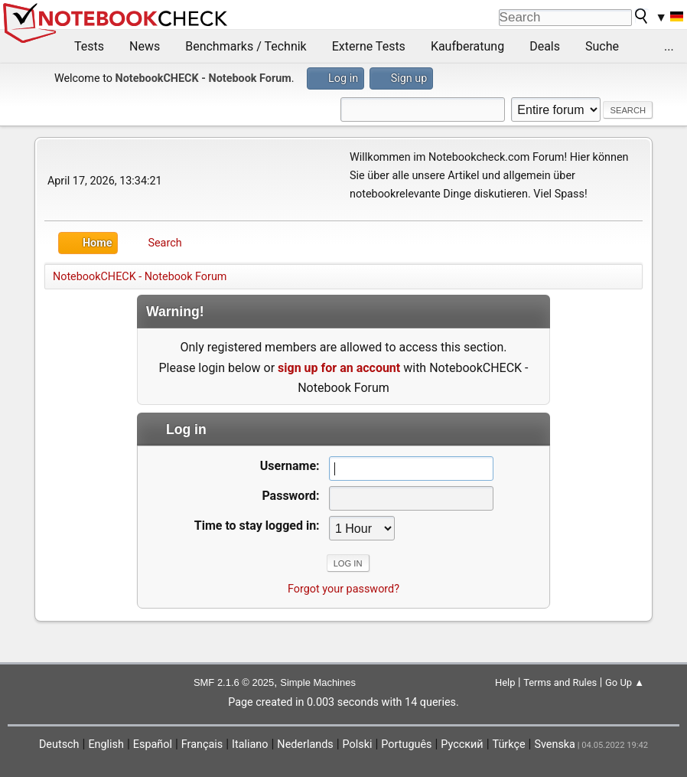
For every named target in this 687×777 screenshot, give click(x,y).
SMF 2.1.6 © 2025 (234, 682)
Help (505, 682)
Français (202, 744)
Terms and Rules (560, 682)
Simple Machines (318, 682)
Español (152, 744)
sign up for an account (339, 368)
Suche (602, 46)
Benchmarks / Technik (246, 46)
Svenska (554, 744)
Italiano (250, 744)
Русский (462, 744)
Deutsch (59, 744)
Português (406, 744)
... (669, 46)
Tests (89, 46)
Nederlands (305, 744)
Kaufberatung (467, 46)
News (144, 46)
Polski (358, 744)
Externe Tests (368, 46)
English (106, 744)
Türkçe (509, 744)
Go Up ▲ (624, 682)
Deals (544, 46)
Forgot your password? (343, 589)
